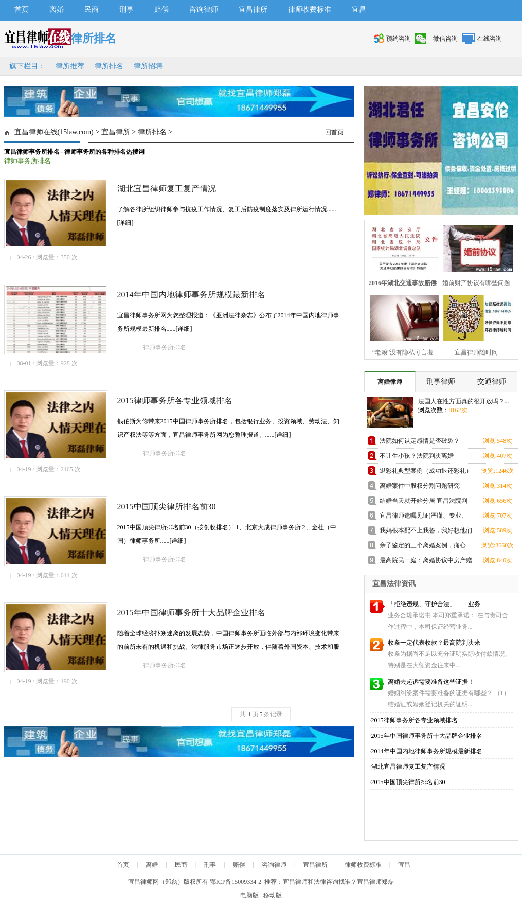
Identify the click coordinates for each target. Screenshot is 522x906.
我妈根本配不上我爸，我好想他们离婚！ (426, 532)
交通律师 (491, 381)
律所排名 (109, 66)
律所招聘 (148, 66)
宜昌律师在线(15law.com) (54, 132)
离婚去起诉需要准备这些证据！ (431, 681)
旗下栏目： (27, 66)
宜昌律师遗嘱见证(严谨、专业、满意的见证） (424, 517)
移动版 (272, 895)
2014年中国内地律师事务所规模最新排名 (191, 294)
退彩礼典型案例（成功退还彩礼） (426, 470)
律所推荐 (70, 66)
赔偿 (161, 9)
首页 (21, 9)
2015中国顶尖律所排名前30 (166, 506)
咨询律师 (203, 9)
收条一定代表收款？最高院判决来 (434, 642)
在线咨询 (489, 38)
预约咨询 (398, 38)
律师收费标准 (309, 9)
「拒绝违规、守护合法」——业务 (434, 604)
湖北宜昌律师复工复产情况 (166, 188)
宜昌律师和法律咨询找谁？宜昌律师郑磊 (338, 881)
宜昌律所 (253, 9)
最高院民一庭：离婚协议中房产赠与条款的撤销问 (426, 562)
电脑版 (249, 895)
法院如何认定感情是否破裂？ (420, 441)
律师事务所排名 (27, 161)
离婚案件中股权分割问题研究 (420, 485)
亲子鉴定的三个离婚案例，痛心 (423, 545)
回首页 (334, 132)
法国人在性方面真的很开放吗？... (463, 401)
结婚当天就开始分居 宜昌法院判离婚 (423, 502)
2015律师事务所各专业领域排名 (174, 400)
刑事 (126, 9)
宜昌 (359, 9)
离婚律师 (389, 381)
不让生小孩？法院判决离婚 (417, 455)
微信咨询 (445, 38)
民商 (91, 9)
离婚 (56, 9)
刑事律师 (440, 381)
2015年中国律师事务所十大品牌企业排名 (191, 612)
